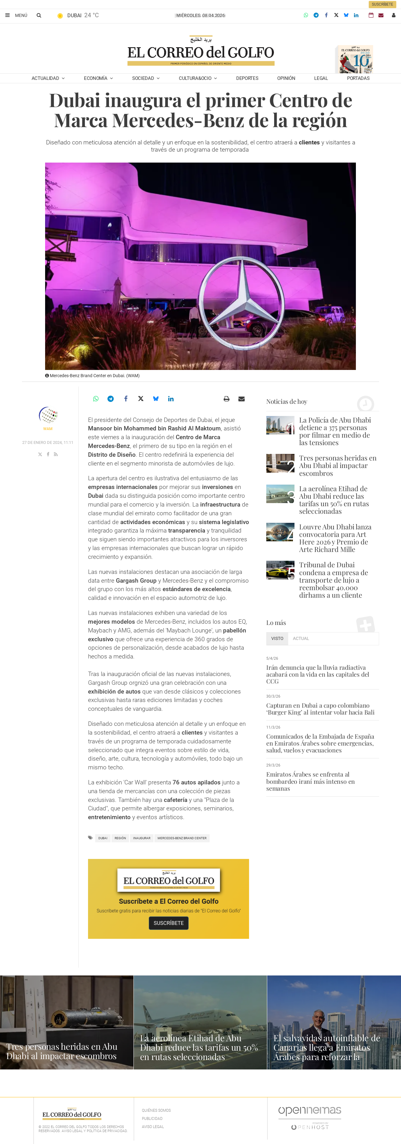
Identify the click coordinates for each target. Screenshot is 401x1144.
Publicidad (152, 1118)
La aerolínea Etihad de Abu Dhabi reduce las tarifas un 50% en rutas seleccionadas (334, 500)
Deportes (247, 78)
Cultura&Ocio (195, 78)
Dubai (102, 838)
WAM (47, 429)
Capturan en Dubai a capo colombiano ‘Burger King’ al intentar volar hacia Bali (319, 708)
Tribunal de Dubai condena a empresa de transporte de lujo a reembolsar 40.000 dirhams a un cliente (333, 580)
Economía (96, 78)
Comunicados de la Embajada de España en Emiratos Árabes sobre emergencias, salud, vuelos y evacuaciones (319, 743)
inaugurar (141, 838)
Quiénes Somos (156, 1110)
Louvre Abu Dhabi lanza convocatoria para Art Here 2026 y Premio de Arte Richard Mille (335, 538)
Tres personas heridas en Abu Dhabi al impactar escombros (338, 465)
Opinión (286, 78)
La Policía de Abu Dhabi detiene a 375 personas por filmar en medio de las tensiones (335, 431)
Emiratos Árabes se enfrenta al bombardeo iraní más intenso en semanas (322, 777)
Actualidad (46, 78)
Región (120, 838)
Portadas (358, 78)
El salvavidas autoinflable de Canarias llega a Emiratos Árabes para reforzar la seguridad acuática (327, 1052)
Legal (321, 78)
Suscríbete (382, 4)
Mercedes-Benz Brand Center (182, 838)
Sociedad (143, 78)
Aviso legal (153, 1127)
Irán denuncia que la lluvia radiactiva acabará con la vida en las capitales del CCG (317, 674)
